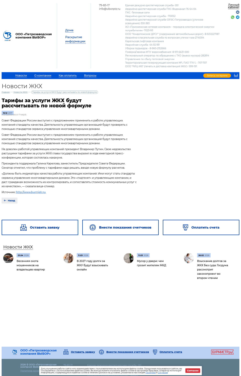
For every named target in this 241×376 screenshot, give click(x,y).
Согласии (163, 372)
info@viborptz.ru (109, 8)
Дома (69, 30)
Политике (151, 372)
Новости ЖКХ (20, 92)
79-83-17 (104, 5)
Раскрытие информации (75, 39)
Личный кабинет (233, 6)
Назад (11, 200)
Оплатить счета (171, 352)
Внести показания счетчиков (127, 352)
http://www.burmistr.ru (31, 192)
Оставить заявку (83, 352)
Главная (6, 92)
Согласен (193, 370)
